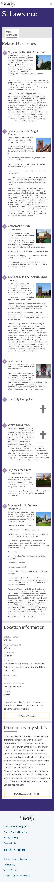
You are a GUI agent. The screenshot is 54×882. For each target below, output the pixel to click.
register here (18, 784)
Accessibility (10, 843)
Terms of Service (11, 870)
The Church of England (15, 826)
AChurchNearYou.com (14, 771)
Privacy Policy (9, 865)
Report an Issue (26, 715)
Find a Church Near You (16, 832)
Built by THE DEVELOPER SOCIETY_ (18, 875)
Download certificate (26, 793)
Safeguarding (11, 837)
